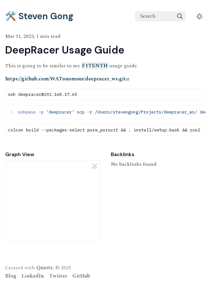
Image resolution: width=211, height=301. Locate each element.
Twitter (58, 276)
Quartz (44, 268)
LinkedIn (32, 276)
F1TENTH (95, 66)
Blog (10, 276)
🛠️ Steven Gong (39, 16)
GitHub (81, 276)
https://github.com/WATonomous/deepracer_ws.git (67, 79)
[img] (180, 16)
